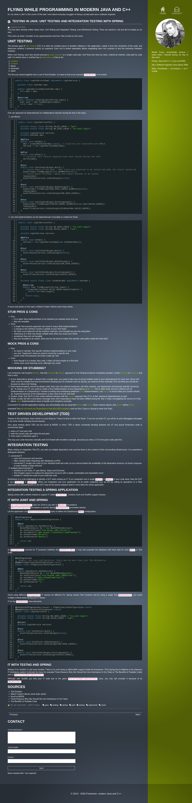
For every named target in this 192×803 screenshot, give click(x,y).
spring (65, 705)
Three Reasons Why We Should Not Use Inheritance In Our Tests (83, 672)
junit (73, 705)
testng (81, 705)
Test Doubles (50, 75)
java (46, 705)
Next (138, 715)
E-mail (11, 757)
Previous (14, 715)
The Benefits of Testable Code (128, 672)
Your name (13, 747)
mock (103, 705)
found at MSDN (51, 425)
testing (55, 705)
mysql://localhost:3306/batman (60, 532)
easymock (93, 705)
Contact (177, 13)
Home (163, 13)
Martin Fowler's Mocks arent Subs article (55, 307)
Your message (15, 730)
